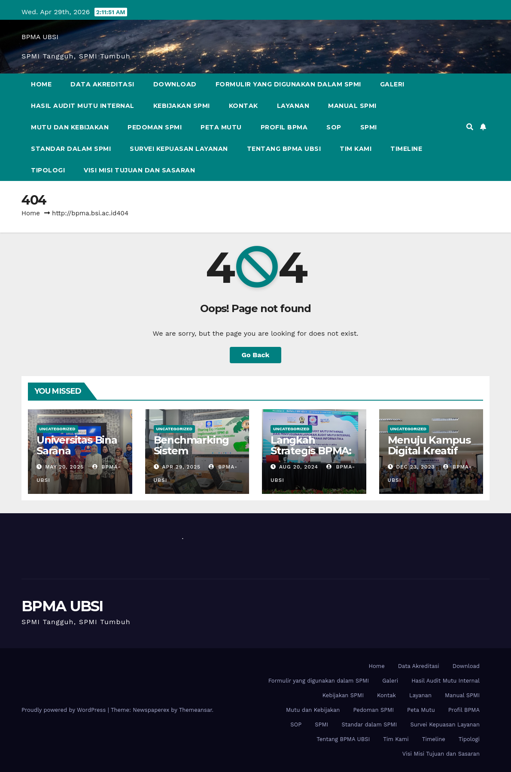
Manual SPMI (352, 106)
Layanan (293, 106)
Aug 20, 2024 (298, 467)
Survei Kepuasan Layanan (179, 149)
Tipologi (48, 170)
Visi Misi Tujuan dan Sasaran (139, 170)
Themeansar (195, 710)
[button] (469, 127)
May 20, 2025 (64, 467)
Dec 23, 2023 (415, 467)
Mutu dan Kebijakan (70, 127)
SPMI (368, 127)
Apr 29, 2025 (181, 467)
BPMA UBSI (39, 37)
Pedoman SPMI (155, 127)
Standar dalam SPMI (71, 149)
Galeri (392, 84)
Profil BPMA (284, 127)
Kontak (243, 106)
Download (175, 84)
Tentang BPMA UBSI (284, 149)
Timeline (406, 149)
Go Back (256, 355)
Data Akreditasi (102, 84)
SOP (333, 127)
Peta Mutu (221, 127)
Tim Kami (355, 149)
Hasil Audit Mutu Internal (82, 106)
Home (41, 84)
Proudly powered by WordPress (64, 710)
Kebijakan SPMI (181, 106)
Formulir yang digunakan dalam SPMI (288, 84)
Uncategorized (57, 428)
